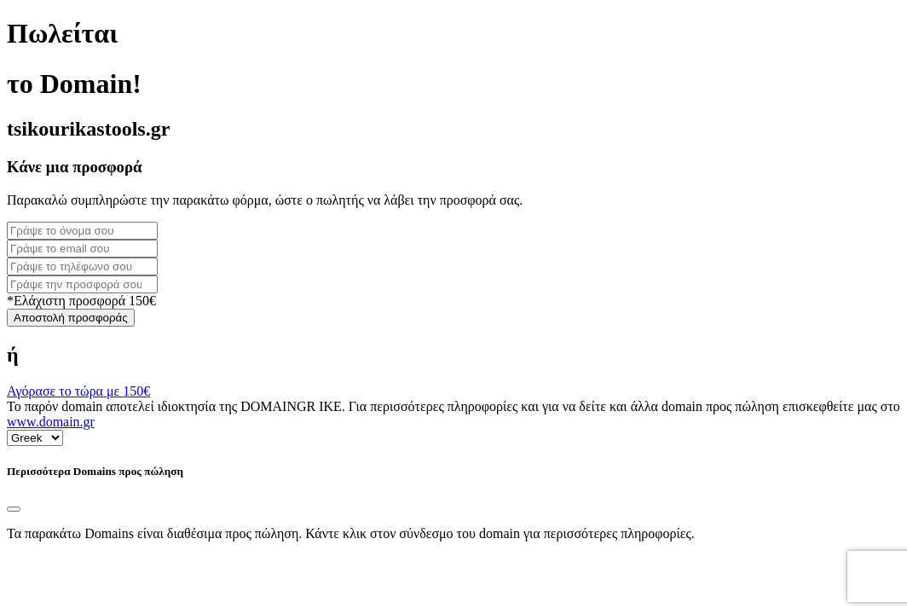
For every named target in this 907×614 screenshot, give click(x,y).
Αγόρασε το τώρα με (78, 391)
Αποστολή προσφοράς (71, 317)
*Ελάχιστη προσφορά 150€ (81, 300)
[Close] (13, 509)
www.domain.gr (51, 421)
